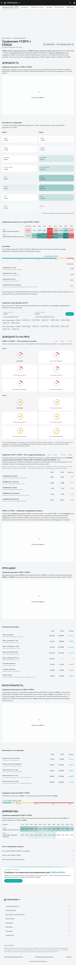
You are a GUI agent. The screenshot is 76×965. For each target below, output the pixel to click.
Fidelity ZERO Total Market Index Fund (47, 51)
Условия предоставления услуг (44, 957)
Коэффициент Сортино (11, 481)
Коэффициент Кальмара (11, 493)
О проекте (69, 957)
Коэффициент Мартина (11, 499)
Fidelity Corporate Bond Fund (16, 51)
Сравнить (70, 314)
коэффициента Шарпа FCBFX (21, 513)
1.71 (62, 477)
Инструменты (6, 38)
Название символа (8, 312)
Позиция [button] (6, 824)
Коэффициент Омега (10, 487)
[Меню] (1, 3)
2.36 (62, 483)
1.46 (52, 483)
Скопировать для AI (65, 44)
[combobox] (17, 314)
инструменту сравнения (58, 305)
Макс (70, 455)
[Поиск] (70, 3)
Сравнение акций (19, 38)
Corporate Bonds (15, 53)
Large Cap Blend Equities (57, 53)
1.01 (52, 477)
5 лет (62, 341)
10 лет (70, 341)
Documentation (49, 44)
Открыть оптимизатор (13, 881)
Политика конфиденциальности (13, 957)
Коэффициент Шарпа (10, 476)
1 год (55, 341)
